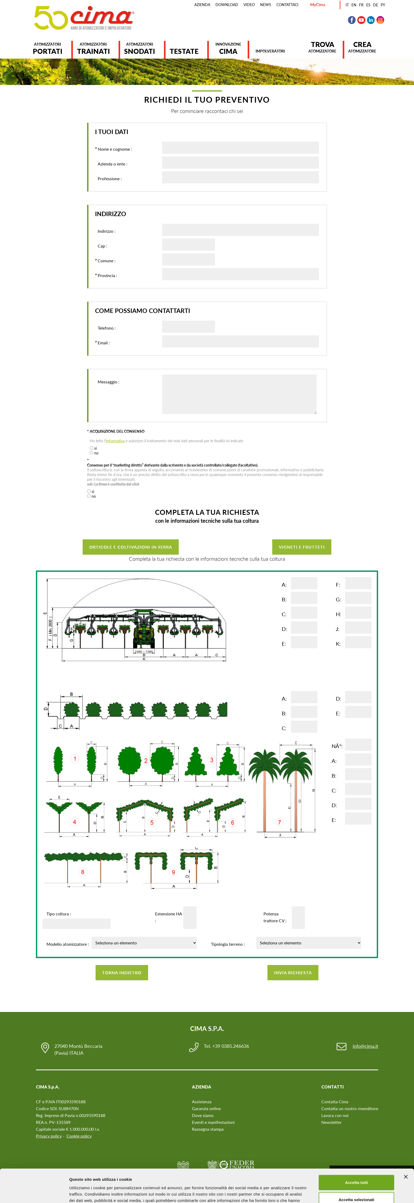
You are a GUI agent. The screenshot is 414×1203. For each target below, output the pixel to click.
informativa (115, 441)
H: (338, 614)
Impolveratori (270, 51)
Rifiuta (356, 1185)
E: (284, 643)
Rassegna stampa (208, 1128)
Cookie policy (79, 1135)
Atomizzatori (47, 48)
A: (284, 584)
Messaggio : (107, 395)
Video (249, 4)
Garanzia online (206, 1108)
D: (284, 629)
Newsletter (331, 1122)
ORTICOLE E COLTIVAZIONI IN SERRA (130, 546)
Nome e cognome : (113, 149)
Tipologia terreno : (228, 944)
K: (338, 643)
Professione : (108, 178)
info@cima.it (365, 1046)
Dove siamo (203, 1115)
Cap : (101, 245)
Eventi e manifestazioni (213, 1122)
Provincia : (106, 275)
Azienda (202, 4)
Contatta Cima (334, 1101)
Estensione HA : (168, 917)
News (265, 4)
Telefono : (105, 328)
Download (226, 4)
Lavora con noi (335, 1115)
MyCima (317, 4)
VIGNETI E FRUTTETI (302, 546)
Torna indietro (122, 972)
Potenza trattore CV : (275, 917)
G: (338, 599)
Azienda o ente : (111, 163)
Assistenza (201, 1101)
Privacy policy (49, 1135)
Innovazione (228, 48)
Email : (102, 342)
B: (284, 599)
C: (284, 614)
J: (337, 629)
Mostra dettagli (278, 1192)
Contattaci (287, 4)
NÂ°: (337, 746)
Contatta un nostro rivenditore (349, 1108)
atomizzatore (322, 47)
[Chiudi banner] (406, 1145)
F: (338, 584)
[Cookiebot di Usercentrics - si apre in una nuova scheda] (34, 1193)
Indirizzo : (105, 231)
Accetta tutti (356, 1151)
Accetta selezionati (356, 1168)
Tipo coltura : (58, 913)
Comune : (105, 260)
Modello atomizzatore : (67, 944)
